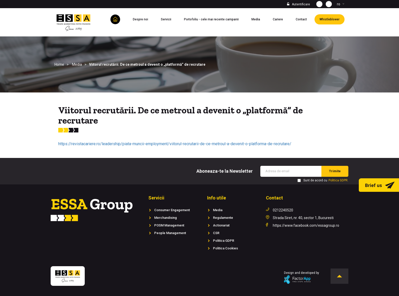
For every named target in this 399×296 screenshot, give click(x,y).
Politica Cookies (225, 248)
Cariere (280, 19)
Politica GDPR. (338, 180)
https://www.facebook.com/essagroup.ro (306, 225)
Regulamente (223, 218)
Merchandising (165, 218)
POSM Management (169, 225)
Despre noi (143, 19)
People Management (170, 233)
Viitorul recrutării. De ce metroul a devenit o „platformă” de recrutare (147, 64)
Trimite (335, 171)
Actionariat (221, 225)
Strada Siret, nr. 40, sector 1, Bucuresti (303, 218)
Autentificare (301, 4)
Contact (304, 19)
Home (59, 64)
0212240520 (283, 210)
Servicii (168, 19)
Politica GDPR (223, 241)
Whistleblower (332, 19)
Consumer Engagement (172, 210)
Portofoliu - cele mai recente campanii (214, 19)
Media (258, 19)
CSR (216, 233)
